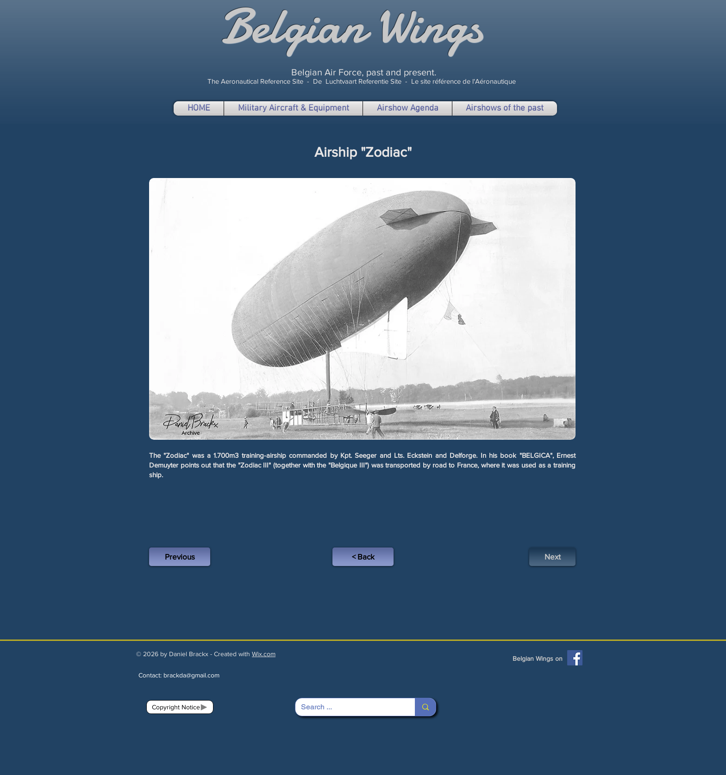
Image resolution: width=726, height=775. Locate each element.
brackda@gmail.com (191, 675)
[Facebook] (574, 657)
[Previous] (179, 556)
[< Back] (363, 556)
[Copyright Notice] (179, 707)
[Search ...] (348, 707)
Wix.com (263, 654)
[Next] (552, 556)
